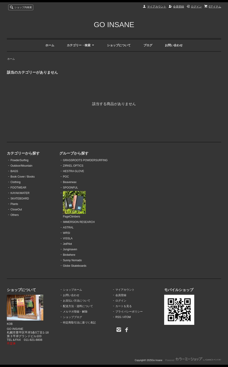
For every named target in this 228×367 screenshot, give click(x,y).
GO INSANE (114, 25)
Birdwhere (69, 254)
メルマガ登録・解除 (75, 311)
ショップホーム (72, 289)
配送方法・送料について (78, 306)
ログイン (196, 6)
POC (66, 176)
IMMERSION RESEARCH (79, 222)
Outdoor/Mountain (21, 165)
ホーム (49, 45)
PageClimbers (74, 204)
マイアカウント (156, 6)
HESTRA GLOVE (73, 171)
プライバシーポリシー (129, 311)
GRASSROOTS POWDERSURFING (85, 160)
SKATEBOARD (19, 198)
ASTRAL (68, 227)
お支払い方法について (76, 300)
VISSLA (68, 238)
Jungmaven (70, 249)
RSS (118, 317)
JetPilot (67, 244)
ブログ (147, 45)
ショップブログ (72, 317)
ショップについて (119, 45)
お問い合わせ (174, 45)
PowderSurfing (19, 160)
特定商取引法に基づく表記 (79, 322)
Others (14, 215)
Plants (14, 204)
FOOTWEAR (18, 187)
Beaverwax (69, 182)
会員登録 (178, 6)
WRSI (66, 233)
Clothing (15, 182)
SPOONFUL (70, 187)
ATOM (127, 317)
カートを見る (123, 306)
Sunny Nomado (72, 260)
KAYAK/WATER (19, 193)
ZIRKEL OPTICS (73, 165)
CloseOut (16, 209)
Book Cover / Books (22, 176)
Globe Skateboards (74, 265)
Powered (193, 360)
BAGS (14, 171)
